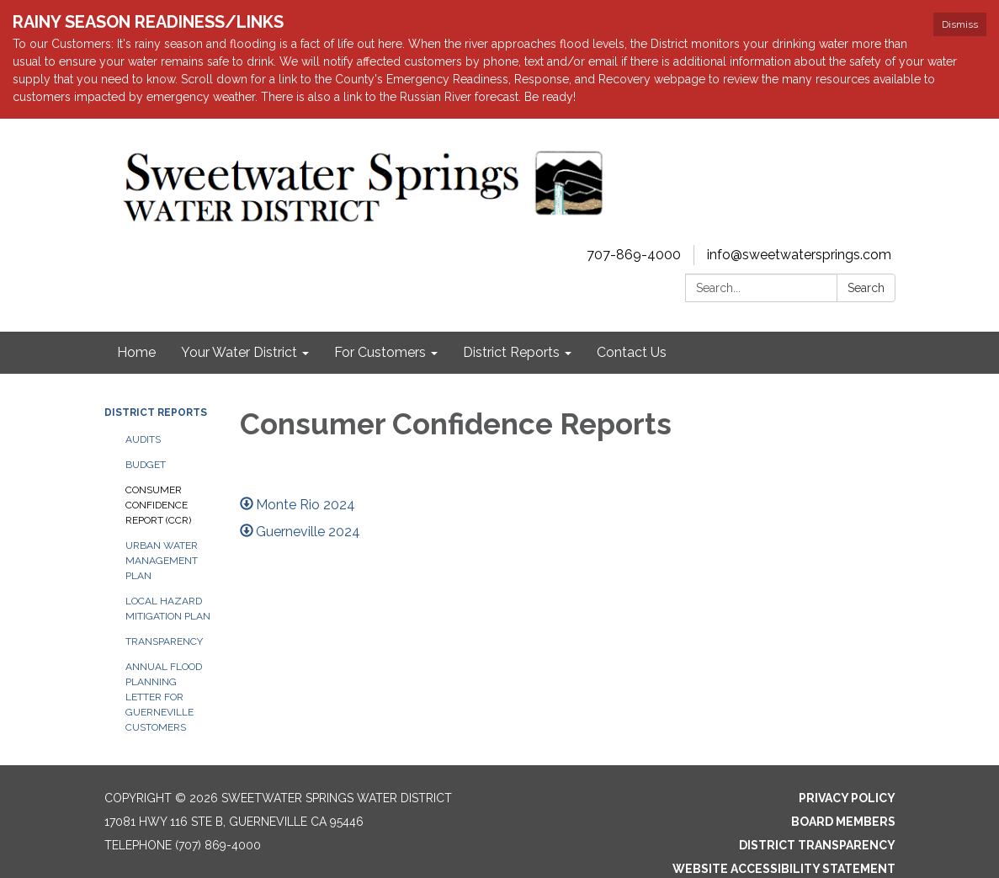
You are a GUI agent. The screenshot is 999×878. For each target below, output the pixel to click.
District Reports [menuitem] (511, 352)
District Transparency (817, 845)
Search (866, 288)
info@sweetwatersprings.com (799, 255)
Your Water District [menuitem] (239, 352)
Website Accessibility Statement (783, 868)
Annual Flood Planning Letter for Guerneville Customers (163, 697)
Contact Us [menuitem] (632, 352)
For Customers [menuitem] (380, 352)
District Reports (155, 412)
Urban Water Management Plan (161, 561)
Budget (145, 465)
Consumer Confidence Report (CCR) (158, 505)
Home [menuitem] (136, 352)
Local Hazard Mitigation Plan (167, 608)
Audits (143, 439)
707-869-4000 (634, 255)
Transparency (164, 641)
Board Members (843, 821)
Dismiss (960, 24)
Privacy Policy (847, 798)
